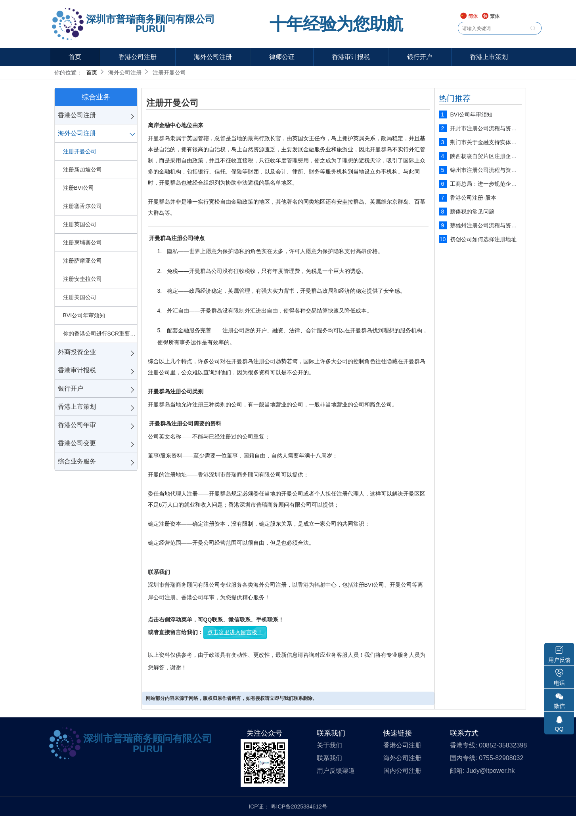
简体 (469, 16)
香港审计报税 (351, 56)
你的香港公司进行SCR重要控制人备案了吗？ (100, 333)
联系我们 (329, 758)
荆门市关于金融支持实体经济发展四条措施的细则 (511, 142)
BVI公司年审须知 (84, 315)
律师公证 (282, 56)
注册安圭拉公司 (82, 279)
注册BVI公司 (78, 188)
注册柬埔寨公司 (82, 242)
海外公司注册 (213, 56)
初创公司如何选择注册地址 (483, 239)
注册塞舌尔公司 (82, 206)
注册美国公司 (79, 297)
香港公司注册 (138, 56)
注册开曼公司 (79, 151)
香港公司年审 (77, 424)
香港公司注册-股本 (473, 197)
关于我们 (329, 745)
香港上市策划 (489, 56)
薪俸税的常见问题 (472, 211)
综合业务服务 (77, 461)
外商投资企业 (77, 352)
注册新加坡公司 (82, 169)
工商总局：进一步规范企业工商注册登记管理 (505, 184)
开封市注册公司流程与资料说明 (489, 128)
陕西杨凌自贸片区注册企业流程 (489, 156)
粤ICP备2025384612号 (299, 806)
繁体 (490, 16)
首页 (75, 56)
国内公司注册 (402, 770)
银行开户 (419, 56)
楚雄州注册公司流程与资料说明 (489, 225)
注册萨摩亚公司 (82, 260)
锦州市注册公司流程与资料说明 (489, 170)
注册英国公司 (79, 224)
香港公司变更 (77, 443)
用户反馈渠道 (336, 770)
